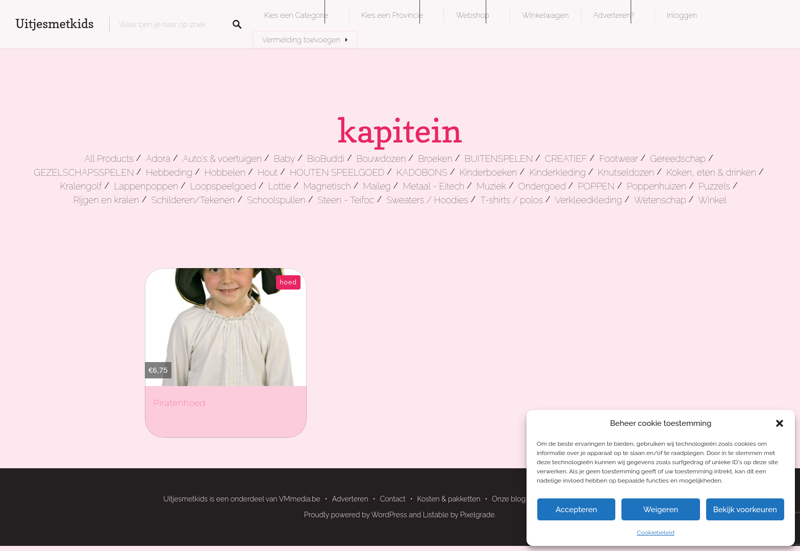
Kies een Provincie (392, 15)
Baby (284, 158)
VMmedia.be (299, 499)
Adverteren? (613, 15)
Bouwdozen (381, 158)
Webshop (472, 15)
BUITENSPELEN (498, 158)
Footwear (618, 158)
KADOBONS (421, 172)
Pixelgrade (477, 515)
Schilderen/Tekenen (193, 200)
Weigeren (660, 509)
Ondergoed (542, 186)
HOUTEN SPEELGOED (337, 172)
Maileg (377, 186)
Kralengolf (81, 186)
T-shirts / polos (511, 200)
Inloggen (682, 15)
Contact (393, 499)
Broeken (435, 158)
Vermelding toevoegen (301, 39)
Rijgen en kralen (106, 200)
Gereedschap (678, 158)
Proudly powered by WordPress (355, 515)
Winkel (712, 200)
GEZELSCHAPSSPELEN (84, 172)
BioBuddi (325, 158)
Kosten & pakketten (449, 499)
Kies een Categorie (296, 15)
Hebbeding (169, 172)
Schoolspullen (276, 200)
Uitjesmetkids (54, 23)
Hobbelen (225, 172)
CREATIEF (566, 158)
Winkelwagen (545, 15)
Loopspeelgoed (223, 186)
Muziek (491, 186)
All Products (109, 158)
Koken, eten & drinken (711, 172)
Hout (268, 172)
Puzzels (714, 186)
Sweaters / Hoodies (427, 200)
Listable (435, 515)
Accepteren (576, 509)
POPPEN (596, 186)
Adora (157, 158)
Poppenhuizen (656, 186)
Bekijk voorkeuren (745, 509)
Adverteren (350, 499)
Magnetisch (327, 186)
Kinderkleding (557, 172)
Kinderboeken (488, 172)
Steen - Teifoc (346, 200)
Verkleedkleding (588, 200)
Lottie (279, 186)
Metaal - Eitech (434, 186)
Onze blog (509, 499)
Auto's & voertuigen (222, 158)
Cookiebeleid (655, 532)
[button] (779, 423)
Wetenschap (660, 200)
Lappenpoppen (146, 186)
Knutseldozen (626, 172)
